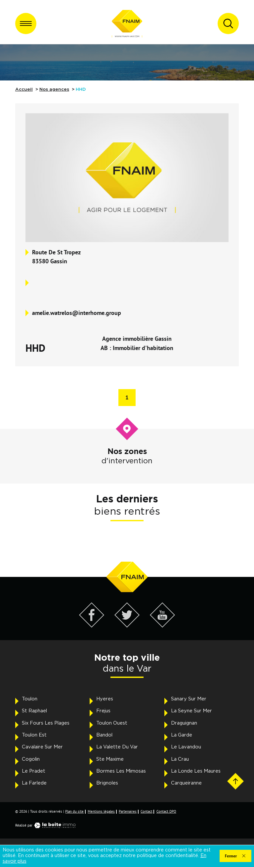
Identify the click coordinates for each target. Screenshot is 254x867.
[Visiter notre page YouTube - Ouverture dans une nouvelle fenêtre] (162, 626)
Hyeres (104, 698)
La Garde (181, 735)
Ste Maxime (110, 759)
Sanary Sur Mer (188, 698)
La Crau (180, 759)
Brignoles (107, 783)
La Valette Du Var (117, 746)
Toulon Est (34, 735)
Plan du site (74, 811)
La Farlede (34, 783)
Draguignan (184, 723)
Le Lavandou (186, 746)
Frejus (103, 710)
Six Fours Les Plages (45, 723)
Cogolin (31, 759)
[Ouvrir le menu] (25, 23)
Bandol (104, 735)
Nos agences (54, 89)
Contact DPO (166, 811)
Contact (146, 811)
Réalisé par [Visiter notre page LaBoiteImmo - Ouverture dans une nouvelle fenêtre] (47, 825)
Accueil (24, 89)
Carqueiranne (186, 783)
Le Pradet (33, 771)
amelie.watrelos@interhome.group (76, 313)
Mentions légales (101, 811)
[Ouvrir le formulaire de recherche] (228, 23)
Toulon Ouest (111, 723)
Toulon (29, 698)
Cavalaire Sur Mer (42, 746)
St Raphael (34, 710)
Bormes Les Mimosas (121, 771)
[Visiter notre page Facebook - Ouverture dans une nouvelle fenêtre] (92, 626)
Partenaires (128, 811)
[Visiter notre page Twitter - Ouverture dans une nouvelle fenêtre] (127, 626)
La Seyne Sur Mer (191, 710)
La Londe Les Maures (196, 771)
